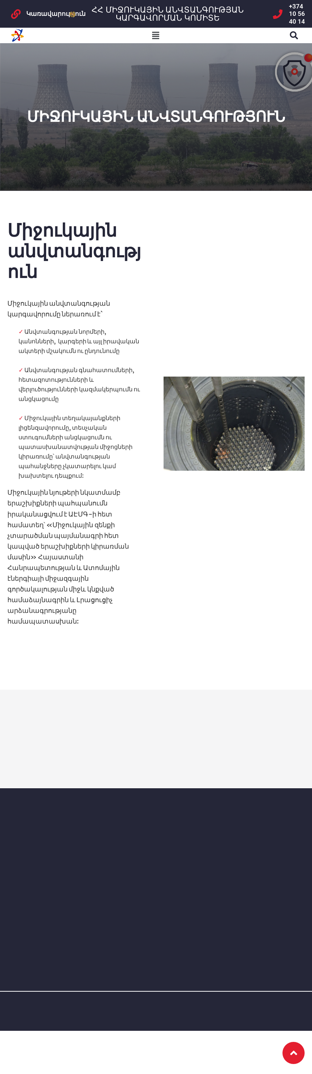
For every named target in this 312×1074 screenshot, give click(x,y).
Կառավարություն (56, 13)
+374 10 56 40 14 (297, 14)
